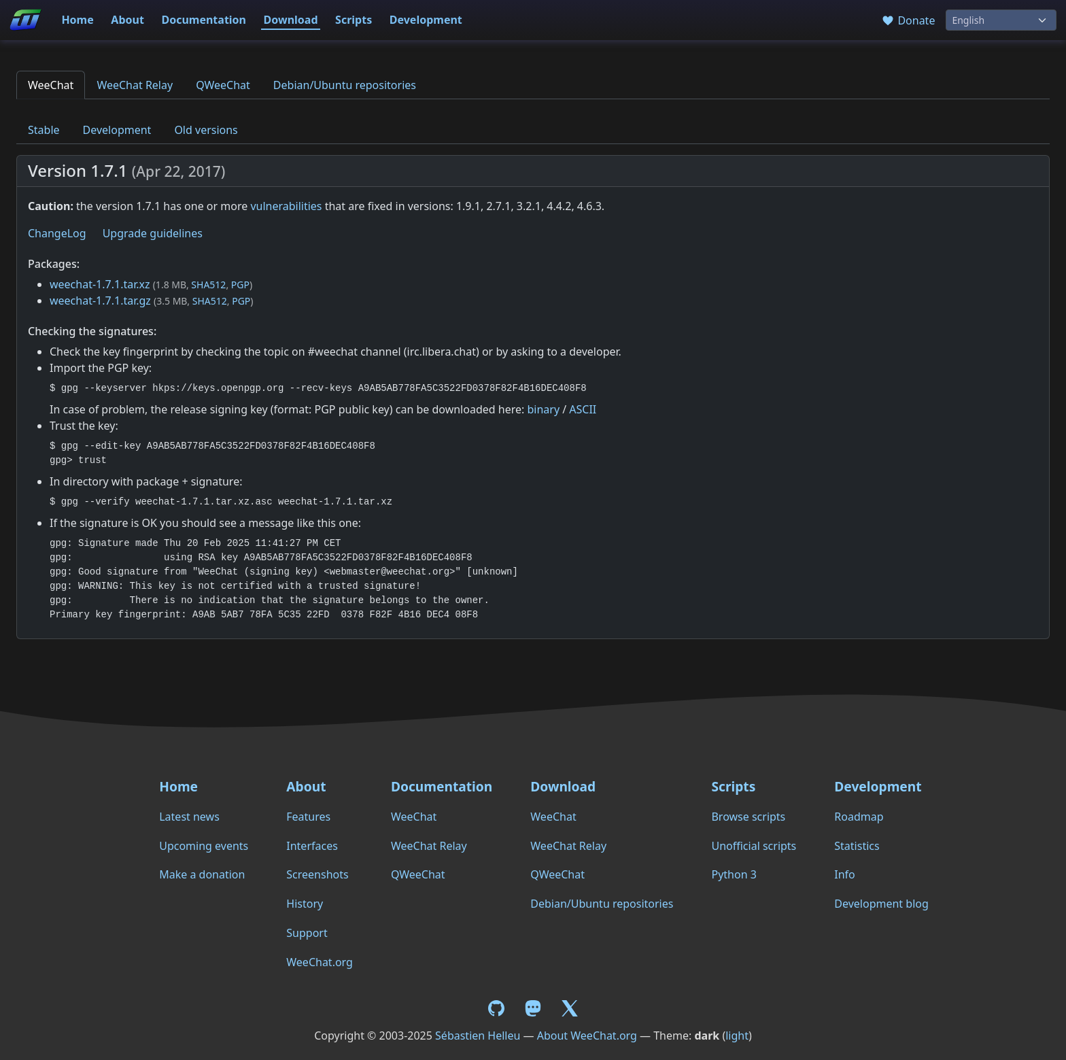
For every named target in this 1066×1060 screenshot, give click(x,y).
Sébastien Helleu (477, 1035)
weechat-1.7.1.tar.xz (100, 284)
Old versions (205, 129)
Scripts (353, 19)
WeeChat (50, 85)
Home (77, 19)
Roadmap (858, 816)
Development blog (881, 903)
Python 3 (733, 874)
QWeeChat (223, 85)
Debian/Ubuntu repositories (344, 85)
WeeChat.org (319, 962)
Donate (908, 20)
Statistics (856, 845)
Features (308, 816)
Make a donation (202, 874)
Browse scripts (748, 816)
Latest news (189, 816)
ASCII (582, 409)
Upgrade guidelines (153, 233)
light (737, 1035)
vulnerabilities (286, 206)
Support (306, 932)
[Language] (1001, 20)
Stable (44, 129)
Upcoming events (203, 845)
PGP (240, 284)
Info (844, 874)
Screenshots (317, 874)
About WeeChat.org (587, 1035)
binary (543, 409)
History (304, 903)
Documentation (203, 19)
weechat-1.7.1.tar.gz (100, 300)
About (127, 19)
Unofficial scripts (753, 845)
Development (426, 19)
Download (291, 19)
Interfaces (312, 845)
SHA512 (208, 284)
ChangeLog (57, 233)
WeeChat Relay (135, 85)
